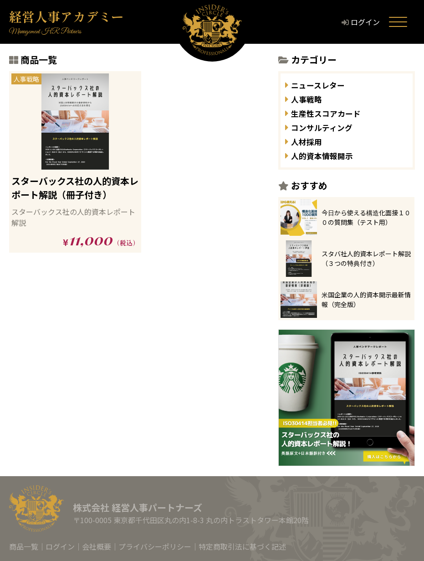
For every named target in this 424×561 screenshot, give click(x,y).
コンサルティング (327, 127)
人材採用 (309, 141)
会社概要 (96, 546)
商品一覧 (23, 546)
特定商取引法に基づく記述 (242, 546)
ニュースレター (322, 84)
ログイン (373, 21)
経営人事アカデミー (66, 16)
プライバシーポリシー (154, 546)
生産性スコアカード (332, 112)
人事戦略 (309, 98)
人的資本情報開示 (327, 155)
